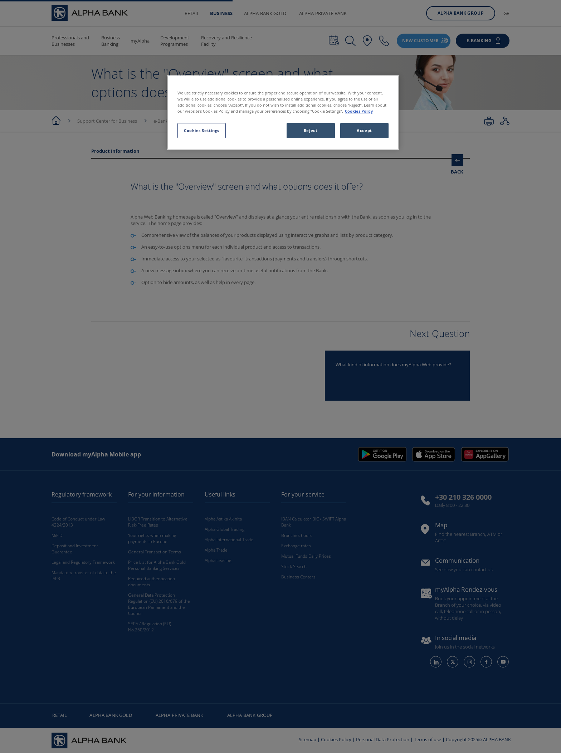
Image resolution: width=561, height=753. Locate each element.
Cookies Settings (201, 130)
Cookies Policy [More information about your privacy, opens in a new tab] (359, 111)
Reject (310, 130)
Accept (364, 130)
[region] (283, 112)
